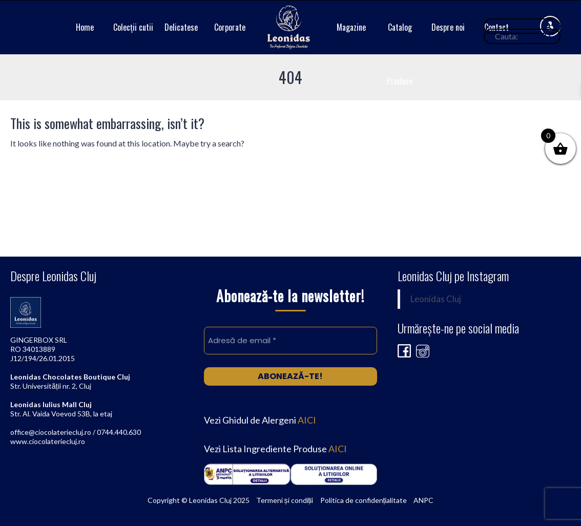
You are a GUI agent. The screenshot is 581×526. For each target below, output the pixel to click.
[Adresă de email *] (290, 340)
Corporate (229, 27)
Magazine (351, 27)
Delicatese (181, 27)
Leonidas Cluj (435, 299)
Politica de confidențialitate (363, 500)
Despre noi (448, 27)
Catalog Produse (399, 54)
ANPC (423, 500)
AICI (307, 420)
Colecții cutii (133, 27)
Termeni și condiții (285, 500)
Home (85, 27)
